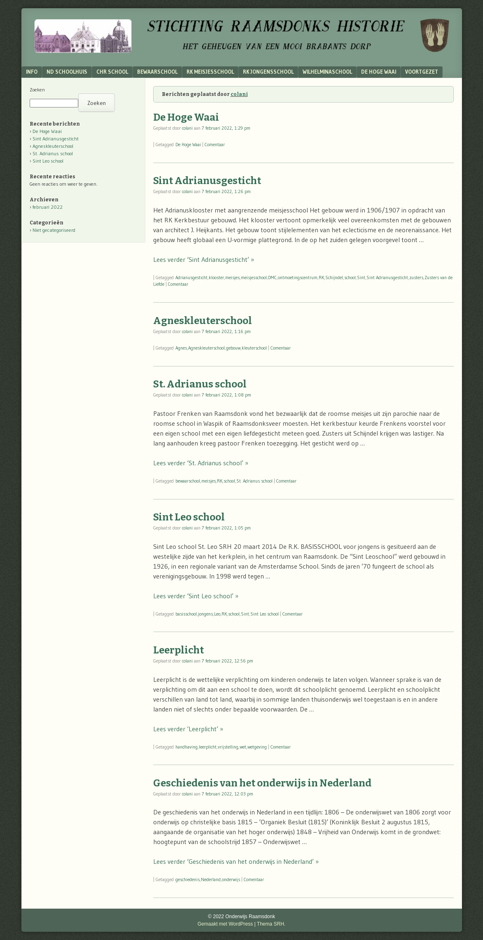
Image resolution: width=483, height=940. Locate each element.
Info (31, 71)
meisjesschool (254, 277)
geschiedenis (187, 879)
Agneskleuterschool (202, 321)
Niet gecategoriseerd (54, 230)
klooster (216, 277)
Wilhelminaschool (327, 71)
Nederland (211, 879)
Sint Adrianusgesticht (207, 181)
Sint (361, 277)
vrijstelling (228, 747)
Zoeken (37, 89)
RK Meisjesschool (210, 71)
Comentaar (215, 144)
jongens (205, 614)
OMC (272, 277)
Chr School (112, 71)
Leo (217, 614)
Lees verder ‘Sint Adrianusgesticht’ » (203, 259)
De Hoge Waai (378, 71)
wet (243, 747)
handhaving (186, 747)
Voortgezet (421, 71)
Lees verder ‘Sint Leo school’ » (195, 596)
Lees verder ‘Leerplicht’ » (188, 729)
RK (321, 277)
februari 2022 (48, 207)
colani (239, 94)
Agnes (181, 348)
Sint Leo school (189, 517)
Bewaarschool (157, 71)
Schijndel (334, 277)
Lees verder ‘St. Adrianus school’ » (200, 463)
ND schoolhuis (67, 71)
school (350, 277)
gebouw (233, 348)
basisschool (186, 614)
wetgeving (257, 747)
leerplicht (208, 747)
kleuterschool (254, 348)
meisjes (232, 277)
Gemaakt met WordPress (225, 924)
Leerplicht (178, 650)
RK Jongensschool (268, 71)
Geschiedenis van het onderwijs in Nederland (262, 783)
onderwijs (231, 879)
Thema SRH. (271, 924)
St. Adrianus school (200, 384)
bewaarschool (187, 481)
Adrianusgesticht (191, 277)
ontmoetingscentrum (297, 277)
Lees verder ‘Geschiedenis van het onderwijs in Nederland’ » (236, 861)
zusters (416, 277)
